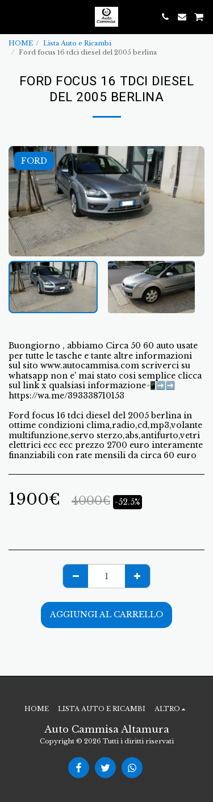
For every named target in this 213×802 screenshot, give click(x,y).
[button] (12, 16)
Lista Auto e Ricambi (77, 43)
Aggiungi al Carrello (106, 614)
